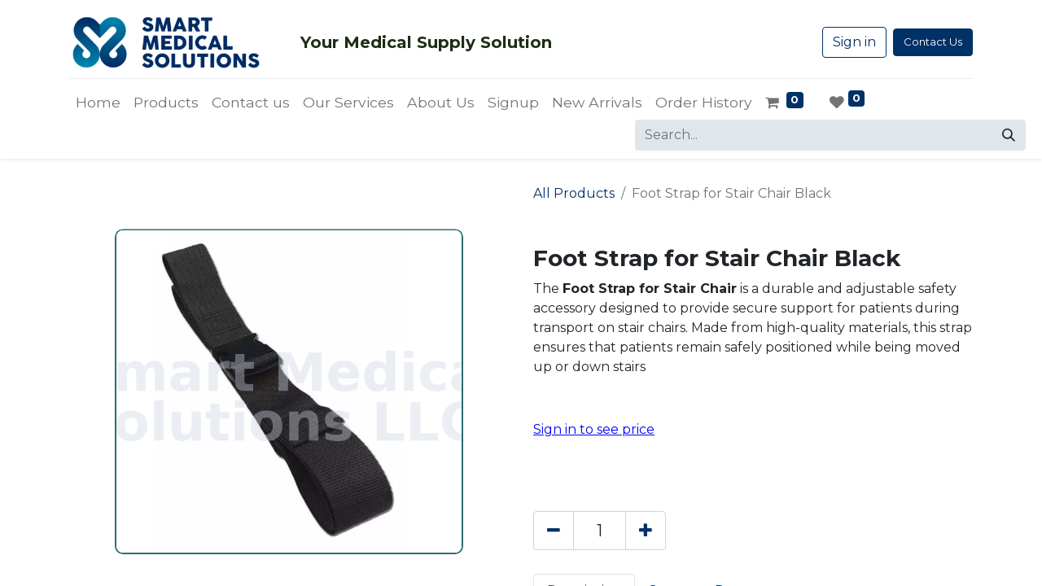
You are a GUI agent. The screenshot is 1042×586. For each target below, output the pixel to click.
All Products (574, 193)
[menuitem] (98, 102)
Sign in (854, 42)
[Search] (1009, 135)
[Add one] (645, 530)
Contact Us (933, 41)
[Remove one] (553, 530)
